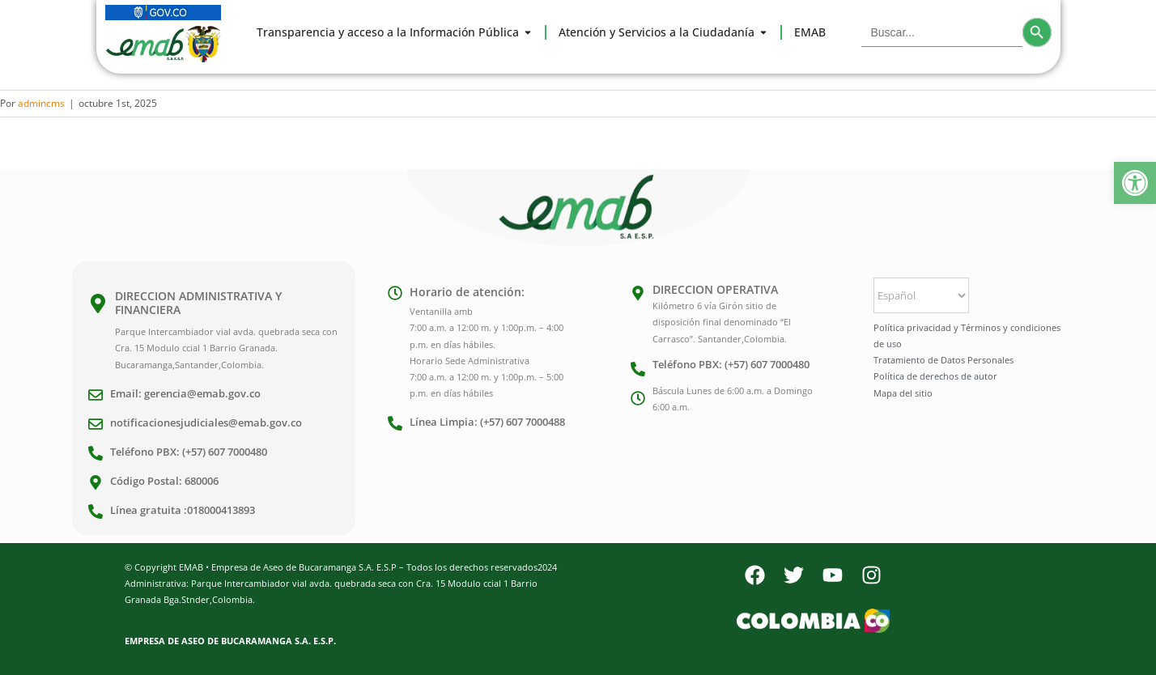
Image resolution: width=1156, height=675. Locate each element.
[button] (1135, 183)
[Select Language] (921, 295)
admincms (41, 103)
